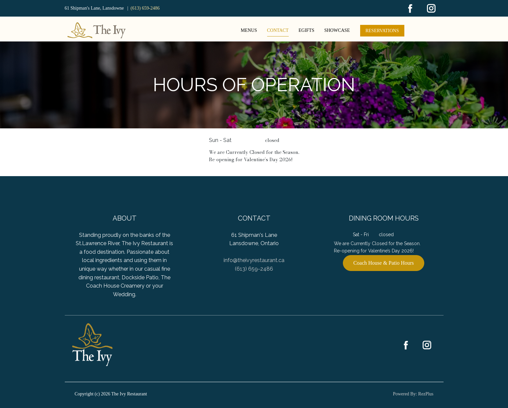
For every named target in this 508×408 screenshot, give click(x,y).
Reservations (382, 30)
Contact (278, 30)
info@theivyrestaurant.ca (254, 260)
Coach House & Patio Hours (383, 263)
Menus (249, 30)
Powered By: (405, 393)
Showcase (337, 30)
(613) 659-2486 (145, 8)
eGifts (306, 30)
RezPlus (426, 393)
